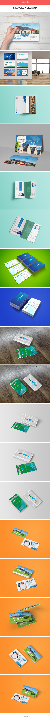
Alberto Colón (26, 716)
